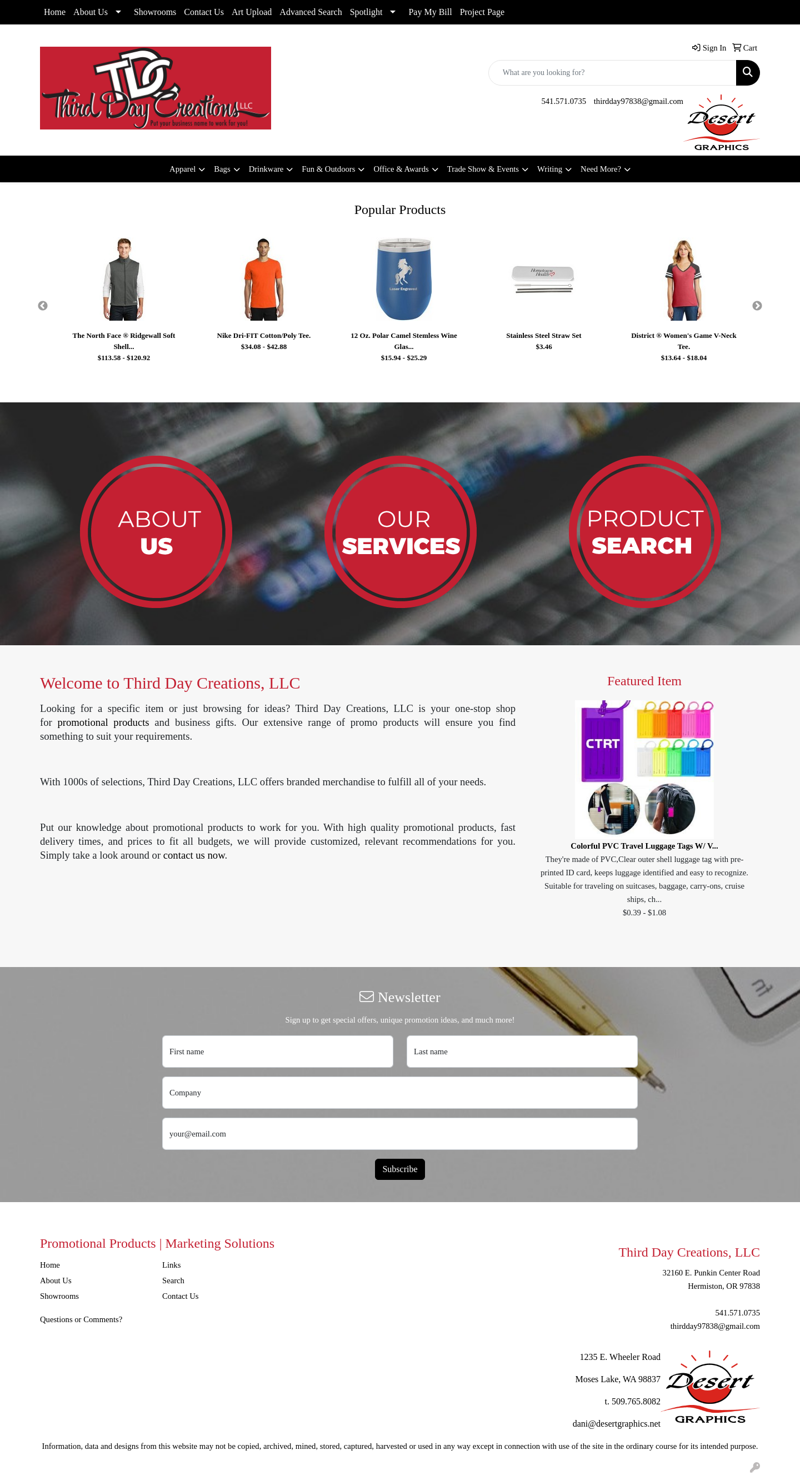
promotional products (103, 722)
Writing (549, 169)
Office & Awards (400, 169)
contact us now (194, 855)
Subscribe (399, 1169)
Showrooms (155, 12)
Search (173, 1280)
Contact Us (204, 12)
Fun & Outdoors (328, 169)
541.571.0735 (563, 101)
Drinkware (266, 169)
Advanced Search (310, 12)
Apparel (182, 169)
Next (757, 306)
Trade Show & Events (483, 169)
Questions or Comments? (81, 1319)
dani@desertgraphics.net (617, 1423)
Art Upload (252, 12)
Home (55, 12)
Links (171, 1264)
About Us (90, 12)
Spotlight (366, 12)
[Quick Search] (612, 73)
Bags (222, 169)
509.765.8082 (636, 1401)
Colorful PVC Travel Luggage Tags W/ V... (644, 845)
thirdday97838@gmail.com (638, 101)
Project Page (482, 12)
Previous (42, 306)
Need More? (601, 169)
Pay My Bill (430, 12)
